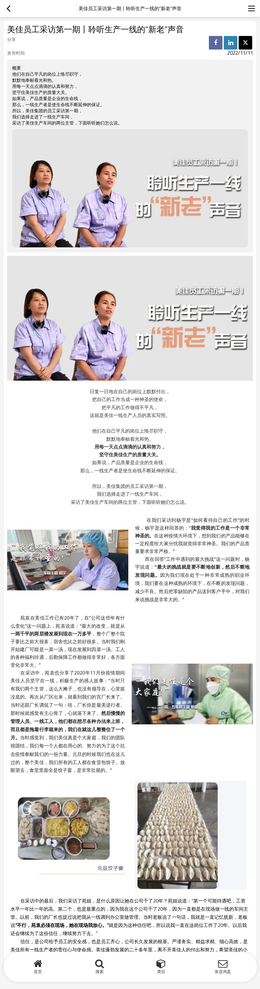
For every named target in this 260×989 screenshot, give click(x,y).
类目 (161, 971)
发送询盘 (223, 971)
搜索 (99, 971)
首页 (38, 971)
